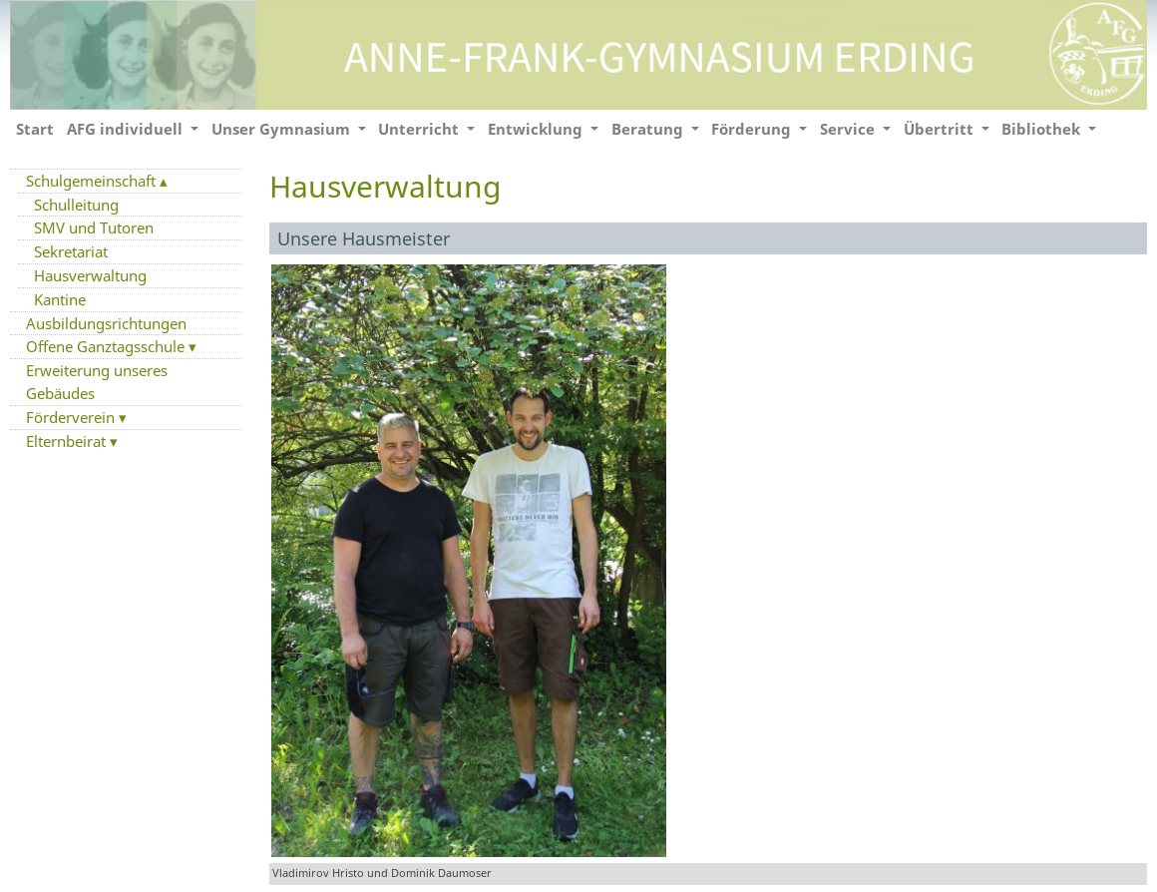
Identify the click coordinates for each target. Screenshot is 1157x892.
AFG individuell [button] (127, 129)
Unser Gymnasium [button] (282, 129)
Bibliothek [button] (1042, 129)
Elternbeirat (68, 441)
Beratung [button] (649, 129)
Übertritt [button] (940, 129)
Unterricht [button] (420, 129)
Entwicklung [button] (537, 129)
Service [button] (849, 129)
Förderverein (72, 417)
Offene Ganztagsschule (107, 346)
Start (35, 129)
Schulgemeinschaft (93, 181)
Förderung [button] (753, 129)
